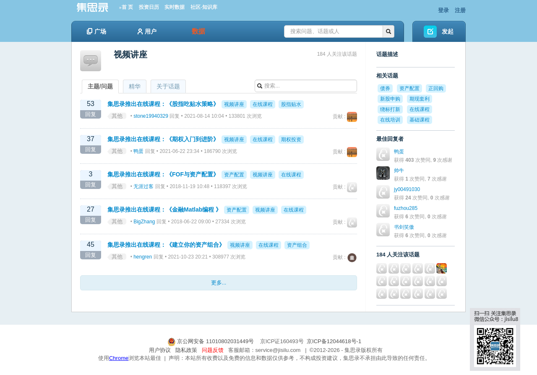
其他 (117, 116)
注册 (460, 10)
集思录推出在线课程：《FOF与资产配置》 (163, 174)
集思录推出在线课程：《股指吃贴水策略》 (163, 104)
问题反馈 (213, 350)
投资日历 (149, 7)
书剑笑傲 (404, 227)
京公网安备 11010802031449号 (211, 341)
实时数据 (174, 7)
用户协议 (160, 350)
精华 (135, 86)
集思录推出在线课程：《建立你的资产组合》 (166, 244)
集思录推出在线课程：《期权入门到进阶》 (163, 139)
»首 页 (126, 7)
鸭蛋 (138, 151)
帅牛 (399, 170)
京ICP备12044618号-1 (334, 341)
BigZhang (144, 222)
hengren (142, 257)
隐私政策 (186, 350)
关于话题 (168, 86)
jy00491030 (407, 189)
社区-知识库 (203, 7)
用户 (147, 31)
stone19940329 (150, 116)
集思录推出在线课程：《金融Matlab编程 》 (164, 209)
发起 (448, 31)
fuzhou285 (405, 208)
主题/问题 (100, 86)
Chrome (118, 358)
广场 (96, 31)
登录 (443, 10)
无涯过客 (143, 186)
